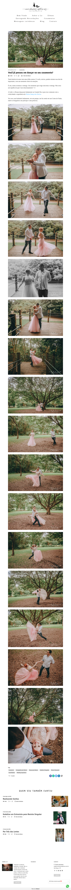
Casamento (11, 770)
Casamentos (49, 18)
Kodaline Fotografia (44, 770)
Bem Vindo (22, 15)
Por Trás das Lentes (11, 831)
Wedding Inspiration (21, 772)
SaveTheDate (12, 772)
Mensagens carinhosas (24, 21)
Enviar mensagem (59, 864)
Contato (53, 21)
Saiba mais (17, 882)
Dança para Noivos (33, 770)
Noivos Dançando (55, 770)
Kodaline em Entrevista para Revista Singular (22, 814)
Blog (42, 21)
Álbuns (51, 15)
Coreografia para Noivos (21, 770)
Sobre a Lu (37, 15)
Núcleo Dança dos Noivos (33, 94)
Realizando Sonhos (11, 799)
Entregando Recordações (27, 18)
